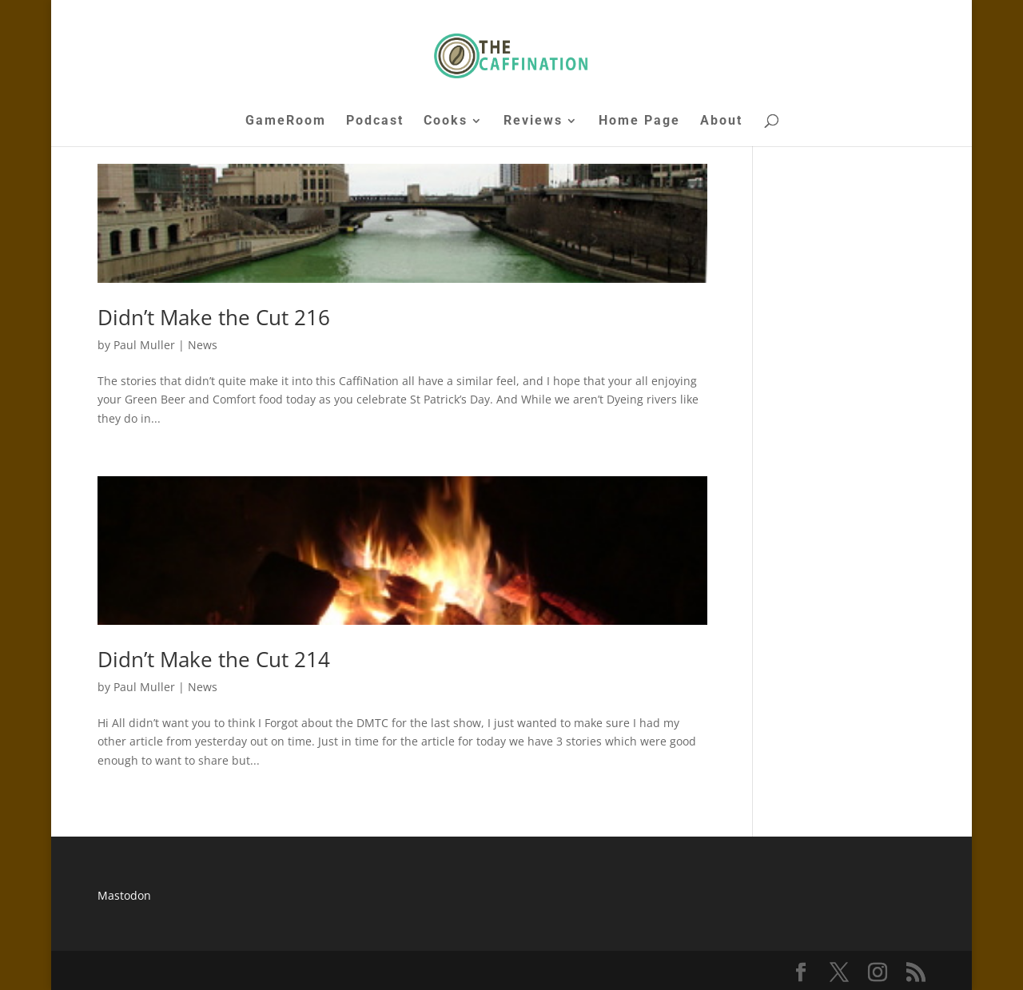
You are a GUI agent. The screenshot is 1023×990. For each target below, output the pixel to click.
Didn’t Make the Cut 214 (214, 659)
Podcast (375, 121)
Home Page (639, 121)
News (202, 344)
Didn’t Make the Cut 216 (214, 317)
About (721, 121)
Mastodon (124, 895)
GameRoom (285, 121)
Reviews (533, 121)
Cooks (446, 121)
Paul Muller (144, 344)
